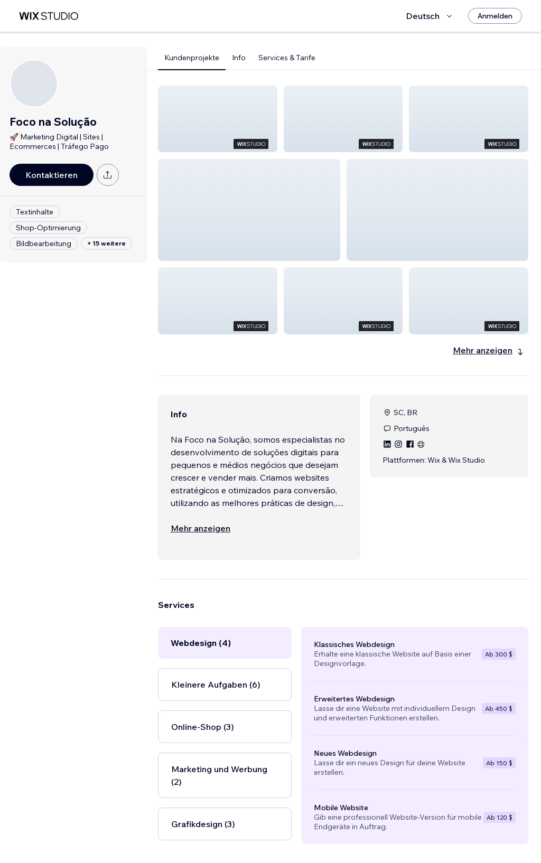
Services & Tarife (286, 57)
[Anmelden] (495, 16)
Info (239, 57)
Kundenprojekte (191, 57)
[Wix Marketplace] (48, 16)
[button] (217, 119)
